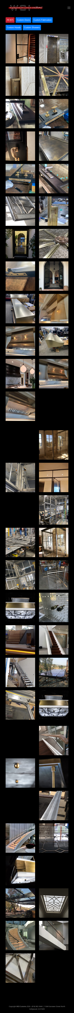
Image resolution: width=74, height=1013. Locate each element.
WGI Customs (21, 1006)
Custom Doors (23, 20)
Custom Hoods (14, 27)
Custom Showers (32, 27)
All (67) (10, 20)
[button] (68, 8)
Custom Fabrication (42, 20)
